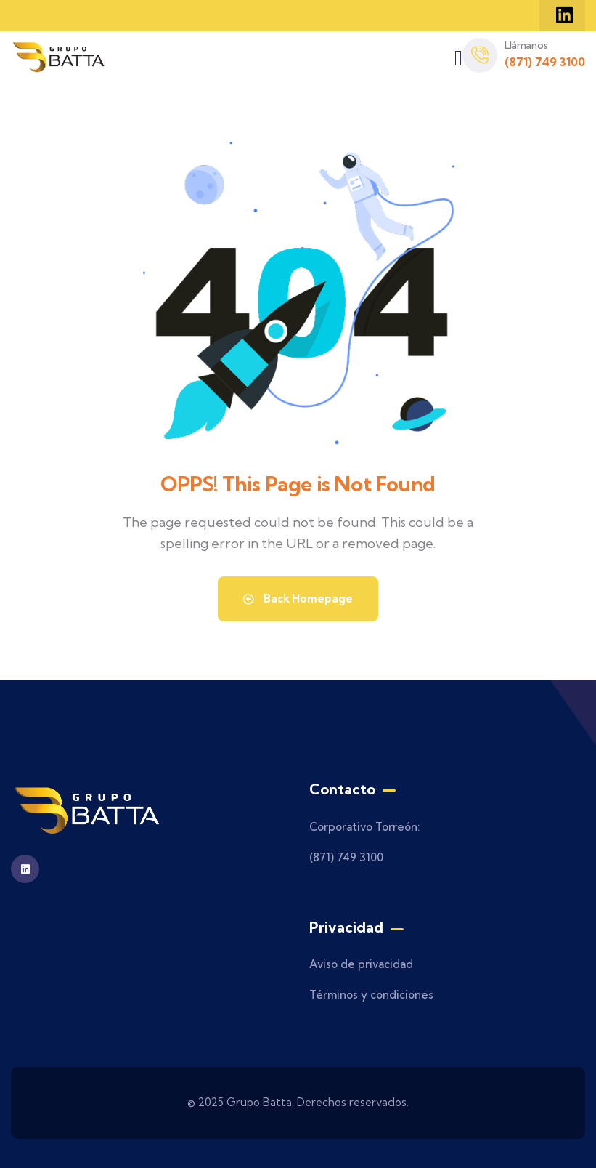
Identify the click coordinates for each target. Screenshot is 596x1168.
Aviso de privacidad (361, 964)
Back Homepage (298, 598)
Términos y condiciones (371, 995)
